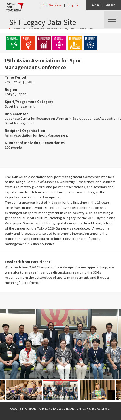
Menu (112, 19)
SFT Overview (52, 5)
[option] (60, 344)
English (110, 5)
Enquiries (74, 5)
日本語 (96, 5)
